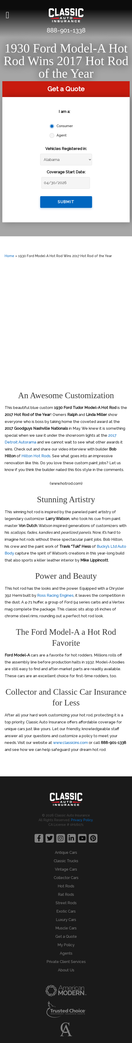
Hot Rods (66, 886)
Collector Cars (66, 878)
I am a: (64, 111)
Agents (66, 953)
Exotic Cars (66, 911)
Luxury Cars (66, 919)
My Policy (66, 945)
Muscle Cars (66, 928)
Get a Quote (66, 936)
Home (9, 256)
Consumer (65, 126)
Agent (62, 135)
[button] (8, 15)
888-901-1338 (66, 30)
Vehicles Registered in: (66, 149)
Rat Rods (66, 894)
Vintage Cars (66, 869)
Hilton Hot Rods (35, 456)
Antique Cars (66, 852)
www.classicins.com (70, 742)
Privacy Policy (82, 820)
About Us (66, 970)
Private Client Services (66, 961)
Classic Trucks (66, 861)
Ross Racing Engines (55, 595)
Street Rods (66, 903)
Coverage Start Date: (66, 172)
